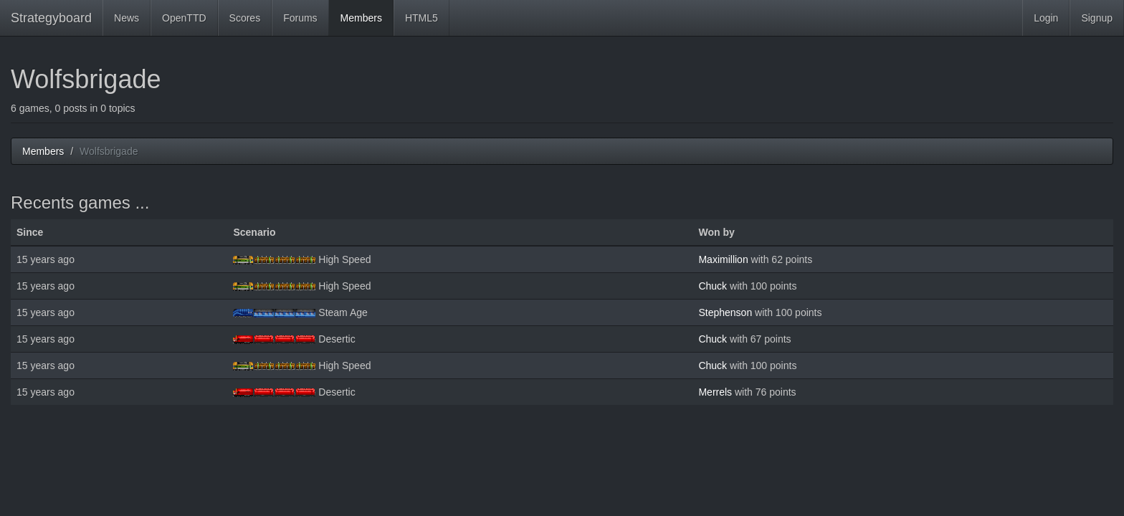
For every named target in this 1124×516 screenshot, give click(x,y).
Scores (245, 18)
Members (361, 18)
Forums (300, 18)
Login (1046, 18)
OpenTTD (184, 18)
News (126, 18)
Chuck (712, 286)
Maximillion (723, 259)
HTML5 (421, 18)
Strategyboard (51, 18)
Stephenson (725, 312)
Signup (1097, 18)
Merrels (715, 392)
